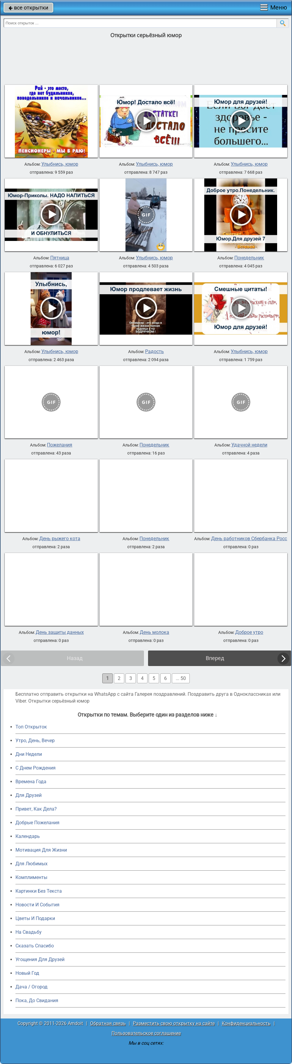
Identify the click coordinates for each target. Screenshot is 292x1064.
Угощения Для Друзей (40, 959)
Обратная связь (108, 1023)
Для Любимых (31, 863)
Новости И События (37, 905)
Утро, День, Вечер (35, 740)
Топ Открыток (31, 727)
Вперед (215, 658)
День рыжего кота (59, 538)
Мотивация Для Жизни (41, 850)
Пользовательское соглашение (146, 1033)
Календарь (27, 836)
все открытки (28, 7)
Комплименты (31, 877)
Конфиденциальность (246, 1023)
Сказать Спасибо (34, 946)
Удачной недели (249, 445)
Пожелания (59, 445)
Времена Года (30, 781)
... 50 (181, 678)
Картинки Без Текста (38, 891)
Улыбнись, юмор (59, 164)
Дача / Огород (31, 987)
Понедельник (249, 258)
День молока (154, 632)
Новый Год (27, 973)
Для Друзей (28, 795)
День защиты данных (60, 632)
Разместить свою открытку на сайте (174, 1023)
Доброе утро (249, 632)
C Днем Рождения (35, 768)
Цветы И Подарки (35, 918)
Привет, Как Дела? (36, 809)
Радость (154, 351)
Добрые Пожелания (37, 822)
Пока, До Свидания (36, 1000)
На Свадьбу (28, 932)
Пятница (59, 258)
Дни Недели (28, 754)
